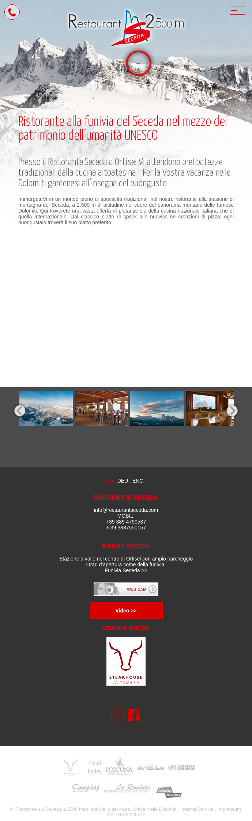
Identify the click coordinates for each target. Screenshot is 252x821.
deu (122, 481)
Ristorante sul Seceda (38, 809)
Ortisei (126, 162)
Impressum (229, 809)
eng (137, 481)
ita (109, 481)
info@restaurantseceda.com (126, 510)
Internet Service (197, 809)
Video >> (125, 611)
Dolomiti (167, 809)
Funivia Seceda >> (126, 570)
